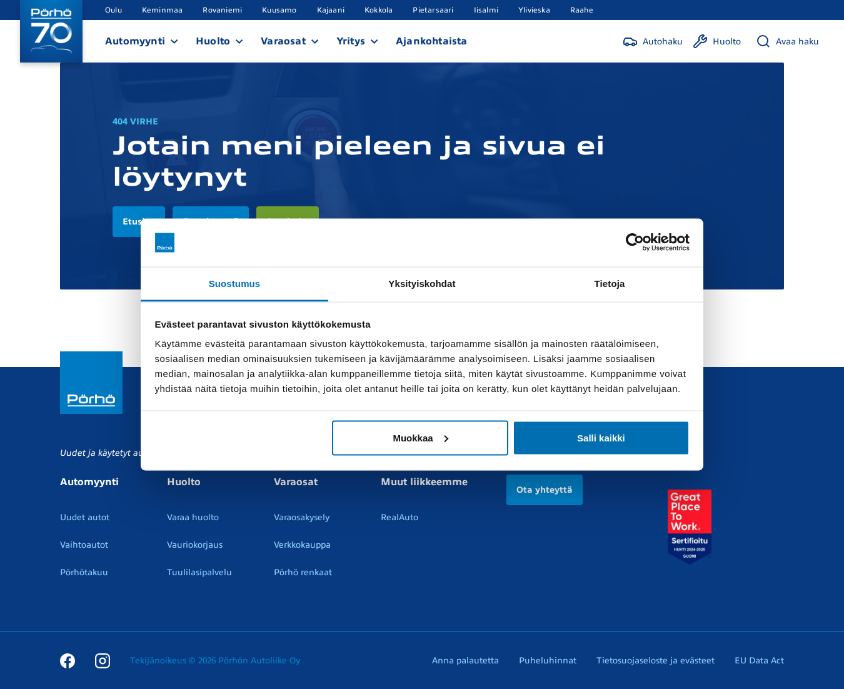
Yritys (350, 41)
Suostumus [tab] (235, 283)
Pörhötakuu (84, 572)
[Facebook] (67, 660)
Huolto (213, 41)
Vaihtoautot (84, 545)
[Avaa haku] (787, 41)
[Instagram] (102, 660)
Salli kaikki (601, 437)
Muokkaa (420, 437)
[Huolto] (717, 41)
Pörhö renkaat (303, 572)
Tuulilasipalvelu (199, 572)
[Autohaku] (653, 41)
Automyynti (135, 41)
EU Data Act (759, 660)
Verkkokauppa (302, 545)
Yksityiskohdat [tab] (421, 283)
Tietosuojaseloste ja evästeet (655, 660)
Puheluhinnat (547, 660)
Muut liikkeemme (424, 482)
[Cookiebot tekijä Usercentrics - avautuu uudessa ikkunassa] (635, 242)
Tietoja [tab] (610, 283)
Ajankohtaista (432, 41)
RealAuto (399, 517)
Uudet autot (84, 517)
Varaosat (283, 41)
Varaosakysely (301, 517)
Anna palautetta (465, 660)
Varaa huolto (193, 517)
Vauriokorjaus (195, 545)
